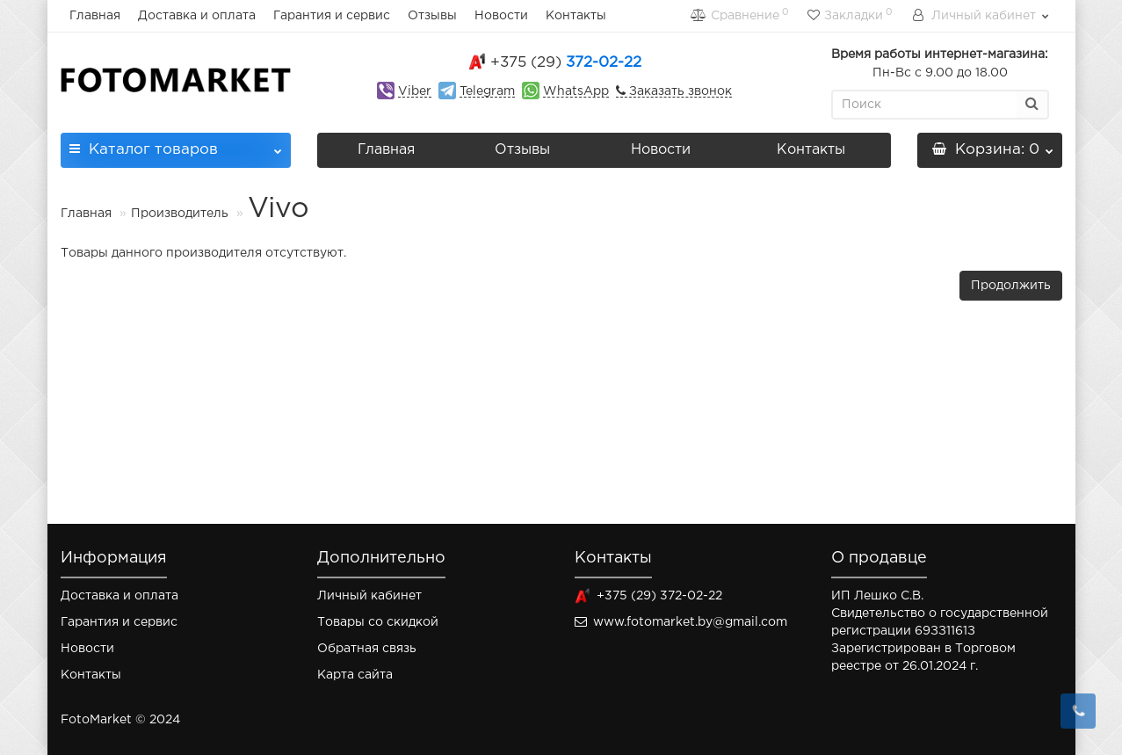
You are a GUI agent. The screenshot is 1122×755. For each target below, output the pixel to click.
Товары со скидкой (377, 622)
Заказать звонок (679, 91)
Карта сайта (355, 675)
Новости (501, 16)
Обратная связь (366, 648)
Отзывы (432, 16)
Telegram (487, 91)
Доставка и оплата (197, 16)
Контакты (576, 16)
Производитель (179, 213)
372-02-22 (565, 62)
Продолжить (1011, 285)
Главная (94, 16)
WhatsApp (576, 91)
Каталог (176, 144)
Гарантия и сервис (331, 16)
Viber (414, 91)
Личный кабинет (369, 596)
